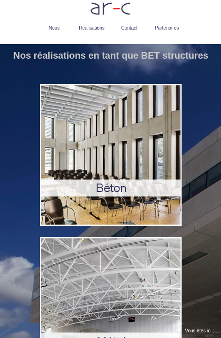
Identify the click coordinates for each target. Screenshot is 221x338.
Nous (54, 28)
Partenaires (167, 28)
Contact (129, 28)
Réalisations (91, 28)
